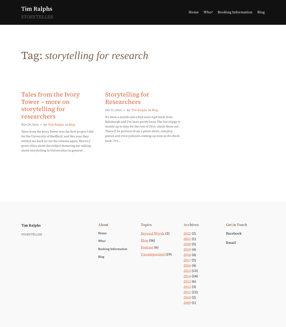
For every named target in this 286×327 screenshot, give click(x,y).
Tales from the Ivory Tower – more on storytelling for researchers (50, 105)
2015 (187, 270)
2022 (187, 233)
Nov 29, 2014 (30, 125)
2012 (187, 286)
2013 (187, 281)
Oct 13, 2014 (113, 110)
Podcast (147, 247)
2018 (187, 254)
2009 (187, 302)
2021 (187, 238)
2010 (187, 297)
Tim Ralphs (36, 9)
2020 (187, 244)
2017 (187, 260)
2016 (187, 265)
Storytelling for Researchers (127, 98)
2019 (187, 249)
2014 (187, 276)
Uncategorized (153, 254)
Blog (72, 125)
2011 (187, 292)
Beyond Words (152, 233)
